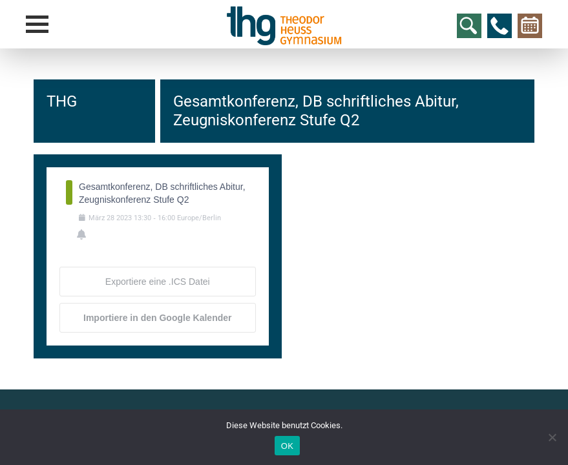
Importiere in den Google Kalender (157, 318)
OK (287, 446)
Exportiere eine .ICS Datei (157, 281)
